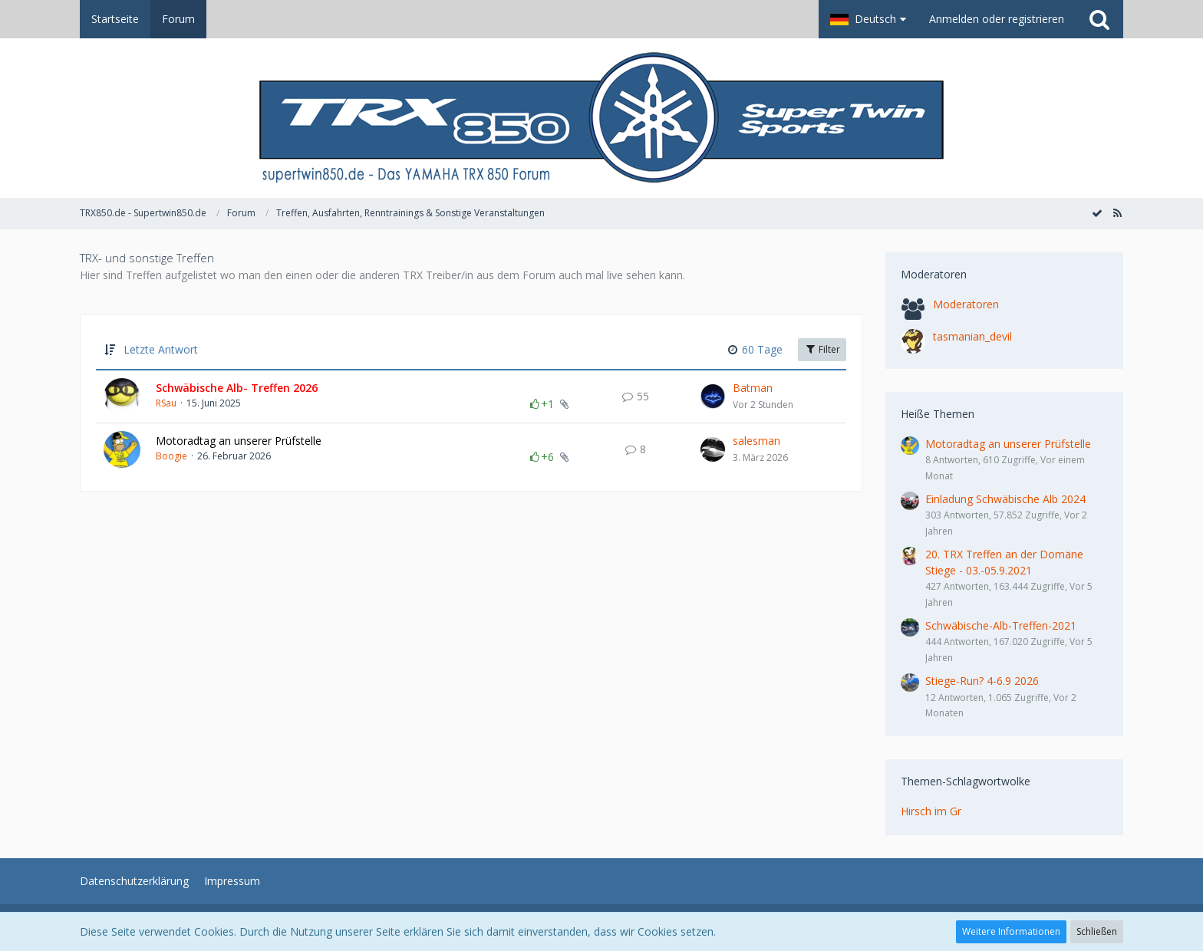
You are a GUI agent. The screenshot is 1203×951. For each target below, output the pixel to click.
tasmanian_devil (972, 336)
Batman (753, 387)
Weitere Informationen (1011, 931)
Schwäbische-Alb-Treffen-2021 (1000, 625)
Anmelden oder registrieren (996, 19)
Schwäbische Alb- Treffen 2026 (237, 387)
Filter (822, 349)
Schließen (1096, 931)
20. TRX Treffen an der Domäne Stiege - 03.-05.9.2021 (1004, 562)
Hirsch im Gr (931, 811)
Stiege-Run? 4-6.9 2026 (982, 680)
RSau (166, 403)
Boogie (171, 455)
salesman (756, 440)
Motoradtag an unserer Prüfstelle (238, 440)
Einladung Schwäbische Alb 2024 (1005, 499)
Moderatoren (966, 304)
